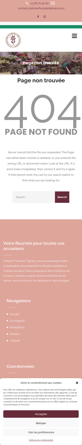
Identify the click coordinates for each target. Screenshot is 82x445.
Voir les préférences (41, 432)
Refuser (41, 423)
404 (42, 106)
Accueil (14, 314)
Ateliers (15, 334)
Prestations (17, 327)
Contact (15, 340)
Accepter (41, 414)
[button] (77, 382)
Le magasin (17, 320)
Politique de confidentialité (41, 440)
